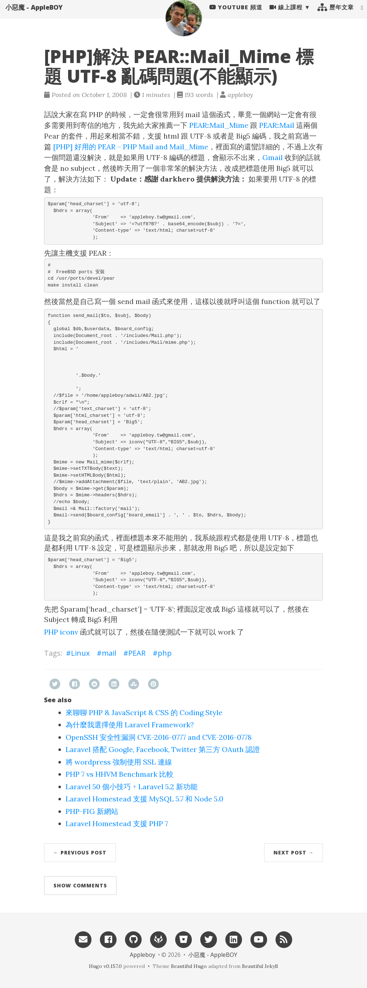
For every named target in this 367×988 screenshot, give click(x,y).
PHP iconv (61, 631)
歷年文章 (336, 14)
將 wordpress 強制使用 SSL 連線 (119, 761)
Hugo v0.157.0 (105, 966)
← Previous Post (79, 852)
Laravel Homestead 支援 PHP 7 (117, 823)
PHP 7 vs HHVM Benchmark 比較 (119, 774)
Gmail (272, 157)
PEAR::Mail (276, 125)
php (165, 653)
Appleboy (142, 955)
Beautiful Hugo (189, 966)
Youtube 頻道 (235, 14)
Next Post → (293, 852)
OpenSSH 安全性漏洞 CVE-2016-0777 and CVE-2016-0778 (159, 737)
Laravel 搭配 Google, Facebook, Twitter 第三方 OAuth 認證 (163, 749)
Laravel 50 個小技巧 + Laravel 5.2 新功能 (131, 786)
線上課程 (286, 14)
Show (80, 885)
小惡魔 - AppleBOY (34, 14)
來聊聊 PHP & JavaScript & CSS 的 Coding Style (144, 712)
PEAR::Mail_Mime (218, 125)
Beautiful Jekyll (260, 966)
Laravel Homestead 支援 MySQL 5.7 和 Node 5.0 (144, 798)
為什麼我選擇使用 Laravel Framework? (130, 724)
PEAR (137, 653)
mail (109, 653)
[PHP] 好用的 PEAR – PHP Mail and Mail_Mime (130, 146)
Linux (80, 653)
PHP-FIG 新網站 (92, 811)
